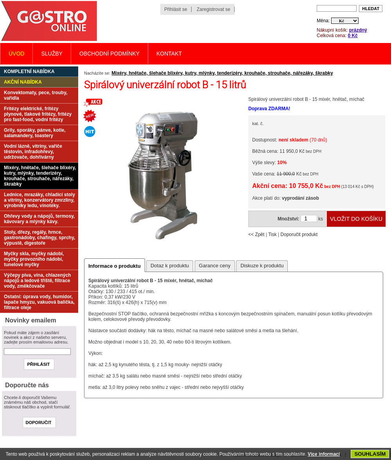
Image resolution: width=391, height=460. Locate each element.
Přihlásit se (175, 9)
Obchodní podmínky (109, 53)
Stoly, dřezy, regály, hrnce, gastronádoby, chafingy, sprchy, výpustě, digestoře (39, 237)
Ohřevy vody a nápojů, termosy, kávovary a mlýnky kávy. (39, 218)
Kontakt (169, 53)
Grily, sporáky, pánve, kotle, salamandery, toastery (35, 132)
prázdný (358, 30)
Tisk (272, 234)
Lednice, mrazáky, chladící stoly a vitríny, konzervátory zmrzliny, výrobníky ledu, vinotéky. (39, 200)
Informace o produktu (114, 266)
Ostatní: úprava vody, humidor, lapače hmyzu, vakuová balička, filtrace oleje (39, 302)
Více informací (324, 454)
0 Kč (352, 35)
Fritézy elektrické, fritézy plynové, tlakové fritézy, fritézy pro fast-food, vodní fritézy (38, 114)
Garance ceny (215, 265)
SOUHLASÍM (370, 454)
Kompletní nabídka (29, 71)
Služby (51, 53)
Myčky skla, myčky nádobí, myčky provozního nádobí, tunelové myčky (34, 259)
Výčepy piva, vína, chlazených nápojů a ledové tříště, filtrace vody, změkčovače (37, 280)
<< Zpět (256, 234)
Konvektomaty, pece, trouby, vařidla (35, 95)
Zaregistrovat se (213, 9)
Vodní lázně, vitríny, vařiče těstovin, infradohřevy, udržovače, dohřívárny (33, 151)
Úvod (16, 53)
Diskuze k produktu (262, 265)
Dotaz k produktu (170, 265)
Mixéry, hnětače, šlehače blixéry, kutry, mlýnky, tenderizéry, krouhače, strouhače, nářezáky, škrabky (222, 73)
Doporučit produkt (298, 234)
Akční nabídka (23, 82)
